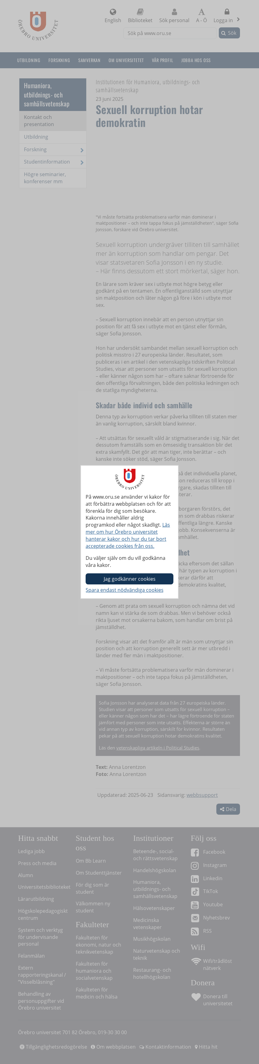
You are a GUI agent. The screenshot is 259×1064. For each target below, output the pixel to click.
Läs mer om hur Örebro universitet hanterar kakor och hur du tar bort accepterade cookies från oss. (128, 535)
